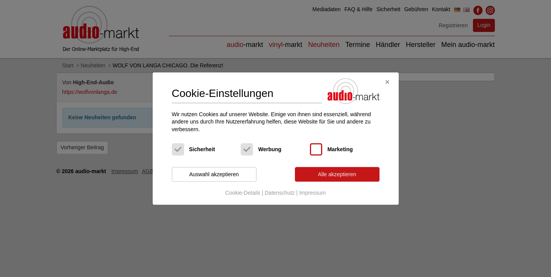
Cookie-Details (242, 193)
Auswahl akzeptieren (214, 174)
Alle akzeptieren (337, 174)
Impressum (312, 193)
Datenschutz (280, 193)
